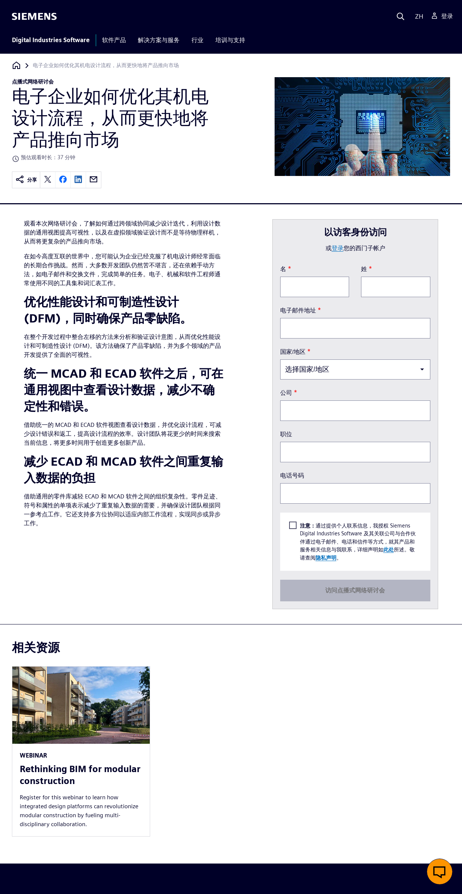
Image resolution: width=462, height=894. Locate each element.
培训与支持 (230, 40)
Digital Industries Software (51, 40)
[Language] (417, 16)
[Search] (400, 16)
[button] (440, 872)
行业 (197, 40)
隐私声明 (326, 557)
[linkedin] (78, 180)
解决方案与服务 (159, 40)
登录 (338, 248)
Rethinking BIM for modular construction (80, 775)
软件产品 (114, 40)
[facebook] (63, 180)
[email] (93, 180)
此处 (388, 549)
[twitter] (47, 180)
